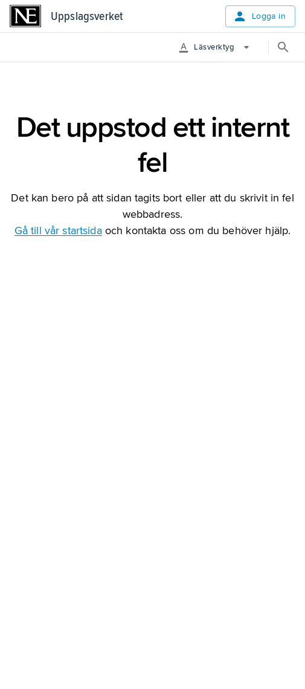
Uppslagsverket (87, 16)
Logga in (260, 16)
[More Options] (218, 47)
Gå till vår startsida (58, 230)
